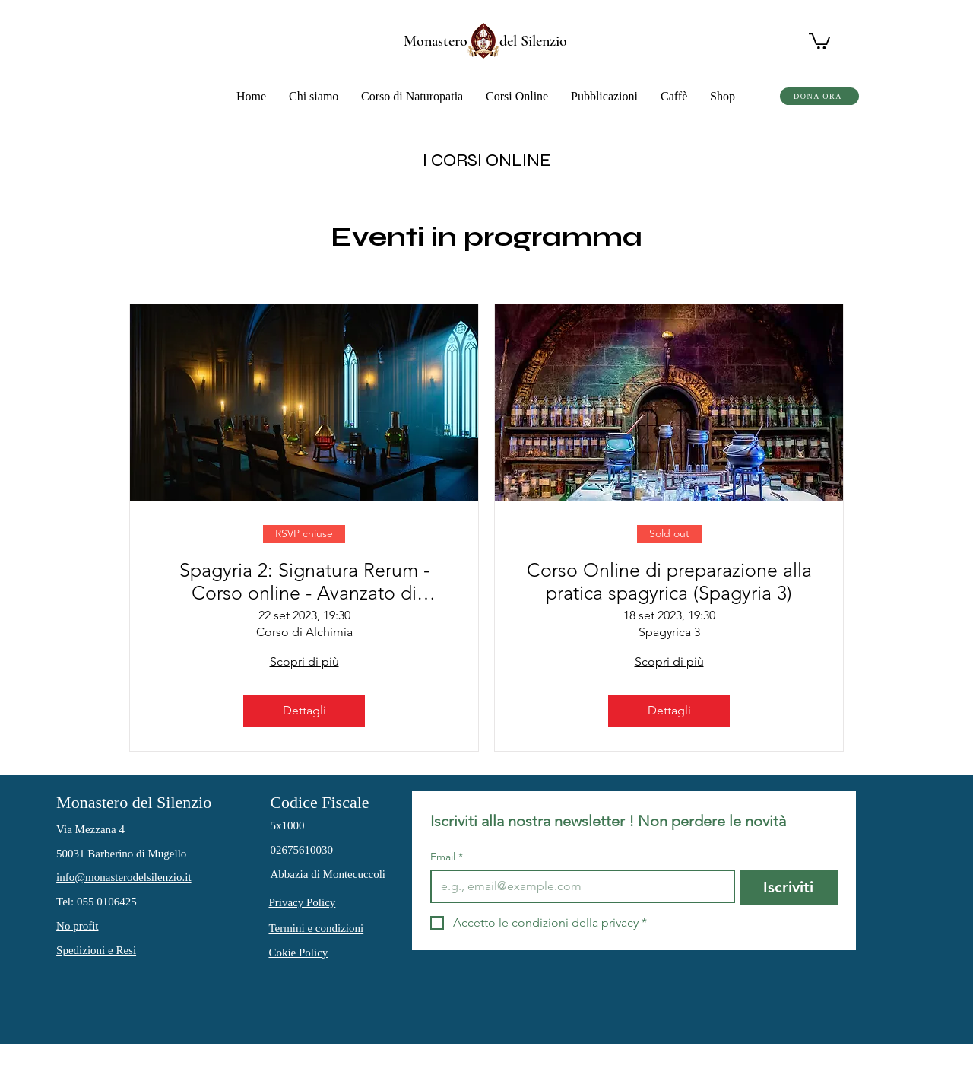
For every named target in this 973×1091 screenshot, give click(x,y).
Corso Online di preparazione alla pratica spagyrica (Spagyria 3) (669, 581)
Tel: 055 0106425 (96, 901)
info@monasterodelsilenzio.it (124, 877)
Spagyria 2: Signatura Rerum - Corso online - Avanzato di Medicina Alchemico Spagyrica (304, 581)
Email (446, 857)
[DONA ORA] (819, 96)
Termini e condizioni (315, 928)
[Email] (578, 886)
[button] (313, 96)
